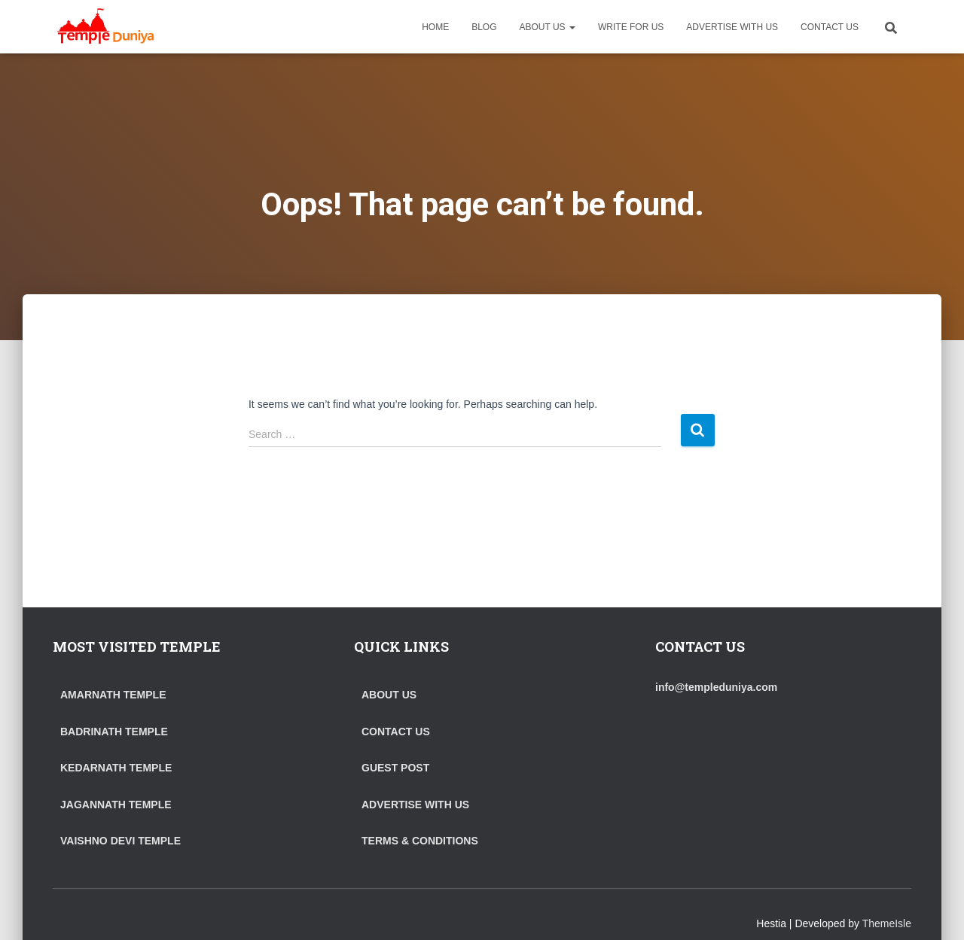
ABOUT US (547, 27)
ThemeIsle (886, 923)
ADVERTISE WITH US (732, 27)
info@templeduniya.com (716, 687)
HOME (435, 27)
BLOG (483, 27)
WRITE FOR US (631, 27)
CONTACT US (830, 27)
